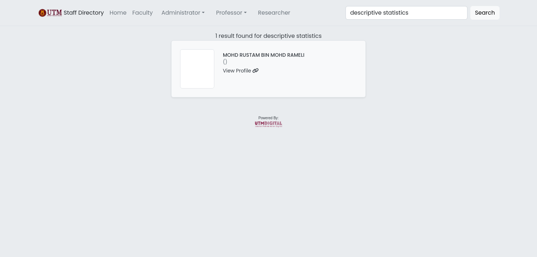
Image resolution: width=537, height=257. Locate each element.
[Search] (406, 13)
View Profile (241, 70)
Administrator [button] (181, 13)
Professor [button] (229, 13)
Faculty (142, 13)
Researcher (274, 13)
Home (118, 13)
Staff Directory (70, 12)
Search (485, 13)
